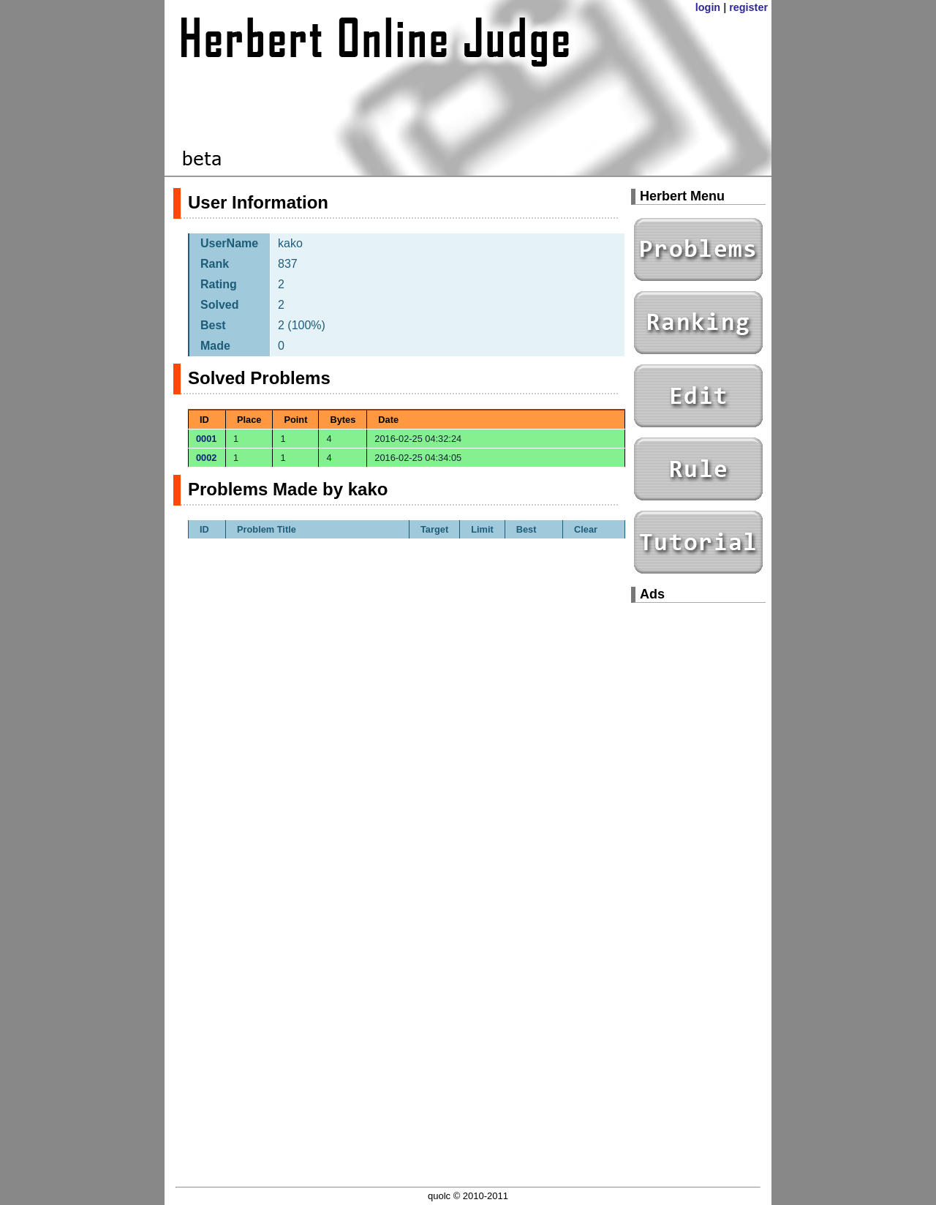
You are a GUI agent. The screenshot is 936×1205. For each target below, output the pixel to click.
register (748, 7)
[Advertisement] (698, 834)
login (707, 7)
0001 (206, 438)
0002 (206, 457)
